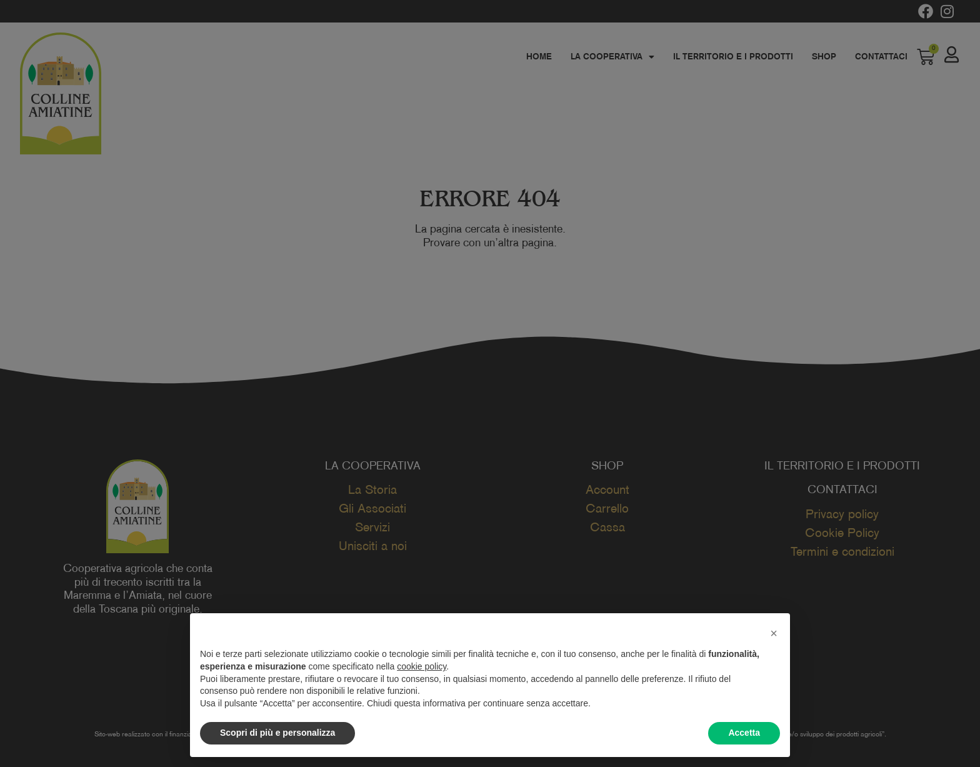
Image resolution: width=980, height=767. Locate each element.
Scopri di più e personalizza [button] (277, 733)
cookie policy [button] (421, 666)
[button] (774, 633)
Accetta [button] (744, 733)
